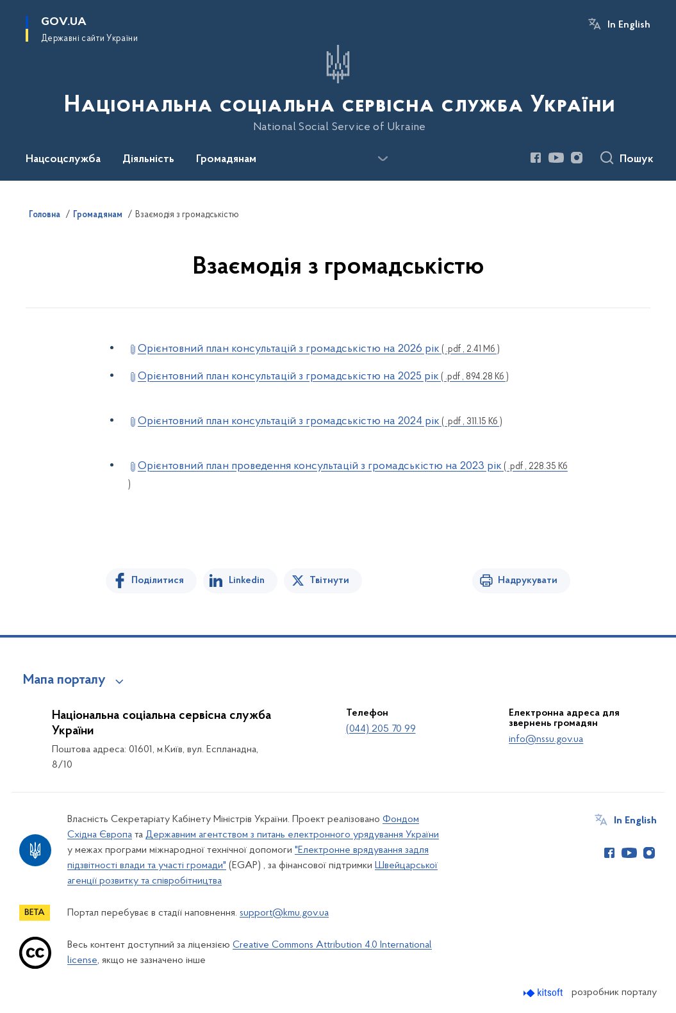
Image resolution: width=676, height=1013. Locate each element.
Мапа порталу (64, 680)
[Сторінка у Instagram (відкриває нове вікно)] (576, 157)
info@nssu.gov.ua (546, 739)
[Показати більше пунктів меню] (382, 159)
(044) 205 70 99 (381, 729)
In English (628, 25)
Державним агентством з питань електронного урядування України (292, 835)
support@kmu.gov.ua (284, 913)
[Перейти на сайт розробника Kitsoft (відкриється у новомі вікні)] (544, 993)
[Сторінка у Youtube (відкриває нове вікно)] (556, 157)
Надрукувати (527, 580)
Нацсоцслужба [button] (63, 159)
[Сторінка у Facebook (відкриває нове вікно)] (535, 157)
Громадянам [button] (226, 159)
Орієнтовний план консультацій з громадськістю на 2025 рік (323, 376)
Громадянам (97, 215)
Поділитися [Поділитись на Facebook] (157, 580)
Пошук (637, 159)
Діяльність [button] (148, 159)
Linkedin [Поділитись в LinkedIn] (247, 580)
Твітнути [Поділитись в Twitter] (329, 580)
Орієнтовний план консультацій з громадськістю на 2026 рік (319, 349)
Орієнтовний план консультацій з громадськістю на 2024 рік (320, 421)
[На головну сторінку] (338, 89)
